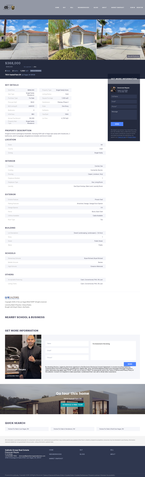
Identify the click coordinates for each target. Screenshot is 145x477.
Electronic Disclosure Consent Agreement (97, 367)
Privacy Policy (132, 137)
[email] (124, 102)
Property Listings (94, 475)
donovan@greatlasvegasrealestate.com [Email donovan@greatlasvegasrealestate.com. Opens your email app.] (32, 456)
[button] (51, 450)
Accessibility (111, 475)
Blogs (96, 7)
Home (57, 7)
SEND (130, 364)
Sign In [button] (132, 7)
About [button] (104, 7)
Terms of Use (121, 137)
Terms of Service (114, 370)
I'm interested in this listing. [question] (113, 350)
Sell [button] (71, 7)
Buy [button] (64, 7)
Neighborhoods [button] (83, 7)
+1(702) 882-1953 (122, 92)
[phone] (124, 107)
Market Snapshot (117, 7)
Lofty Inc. (16, 475)
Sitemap (103, 475)
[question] (124, 115)
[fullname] (124, 97)
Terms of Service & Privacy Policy (53, 475)
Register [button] (140, 7)
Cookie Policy (69, 475)
